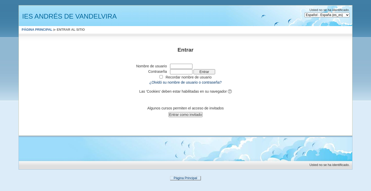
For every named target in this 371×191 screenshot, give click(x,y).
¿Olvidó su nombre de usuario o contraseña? (185, 82)
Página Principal (37, 29)
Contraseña (157, 71)
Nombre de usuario (151, 66)
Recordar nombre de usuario (189, 77)
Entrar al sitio (71, 29)
